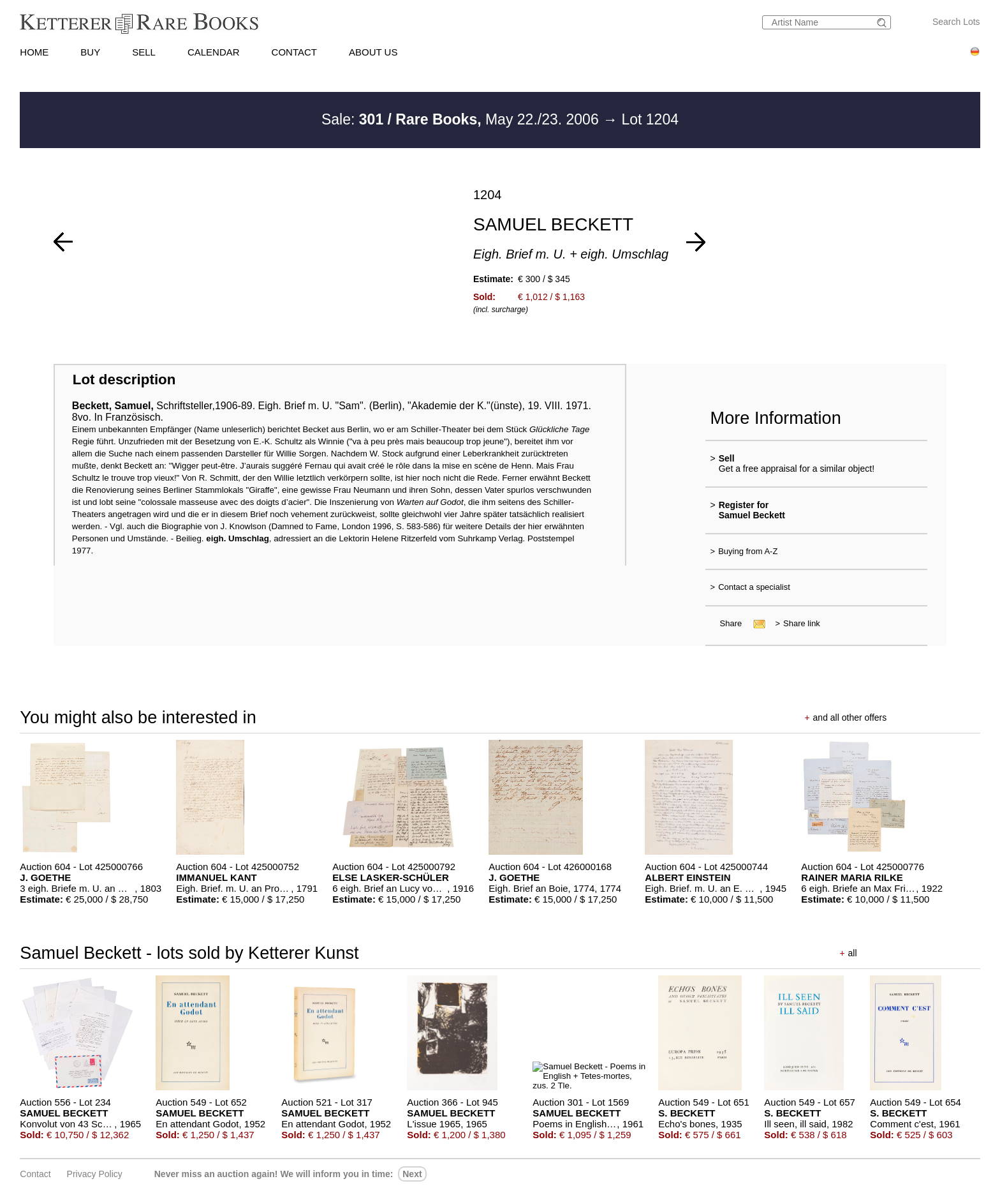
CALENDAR (214, 52)
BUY (90, 52)
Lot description (124, 379)
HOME (34, 52)
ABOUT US (373, 52)
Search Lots (956, 22)
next (412, 1174)
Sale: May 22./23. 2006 (462, 119)
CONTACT (294, 52)
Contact (35, 1174)
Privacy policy (94, 1174)
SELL (144, 52)
